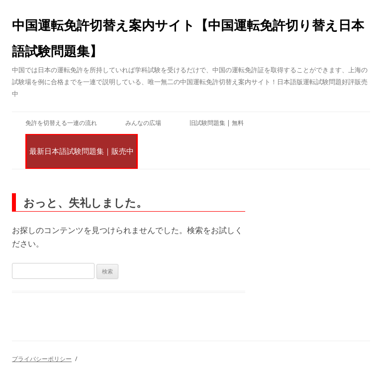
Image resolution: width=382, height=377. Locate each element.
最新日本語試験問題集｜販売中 (81, 151)
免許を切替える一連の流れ (61, 123)
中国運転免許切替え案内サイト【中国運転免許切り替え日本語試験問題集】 (188, 38)
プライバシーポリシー (42, 359)
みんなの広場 (143, 123)
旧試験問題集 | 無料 (217, 123)
